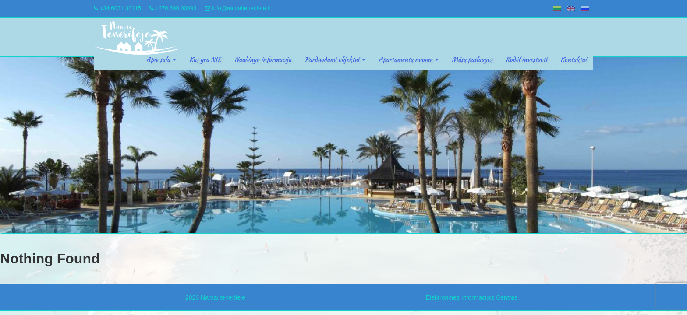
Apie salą (161, 59)
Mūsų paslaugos (472, 59)
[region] (343, 145)
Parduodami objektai (335, 59)
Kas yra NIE (205, 59)
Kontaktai (573, 59)
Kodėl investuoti (526, 59)
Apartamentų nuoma (409, 59)
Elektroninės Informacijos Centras (471, 297)
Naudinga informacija (262, 59)
